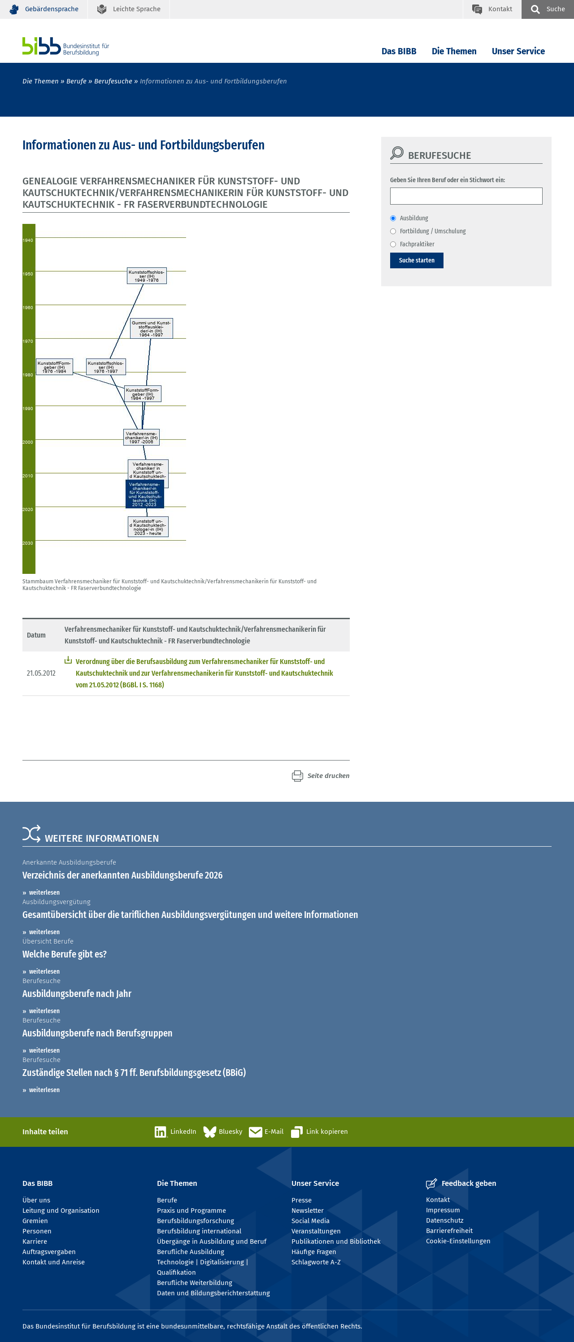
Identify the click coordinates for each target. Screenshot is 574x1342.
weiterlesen (44, 892)
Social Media (310, 1221)
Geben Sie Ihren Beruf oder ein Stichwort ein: (447, 180)
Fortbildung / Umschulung (433, 231)
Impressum (443, 1210)
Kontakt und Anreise (53, 1262)
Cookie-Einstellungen (458, 1241)
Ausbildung (414, 218)
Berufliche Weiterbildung (194, 1283)
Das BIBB (399, 51)
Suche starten (417, 260)
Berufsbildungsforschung (195, 1221)
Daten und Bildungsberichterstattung (213, 1293)
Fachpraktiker (417, 244)
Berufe (76, 81)
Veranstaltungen (316, 1231)
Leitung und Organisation (61, 1210)
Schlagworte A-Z (316, 1262)
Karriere (34, 1241)
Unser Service (518, 51)
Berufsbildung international (199, 1231)
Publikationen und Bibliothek (336, 1241)
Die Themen (454, 51)
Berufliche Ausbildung (190, 1252)
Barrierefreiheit (449, 1231)
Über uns (36, 1200)
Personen (37, 1231)
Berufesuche (113, 81)
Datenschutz (445, 1220)
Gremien (35, 1221)
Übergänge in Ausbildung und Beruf (211, 1241)
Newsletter (307, 1210)
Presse (301, 1200)
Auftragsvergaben (49, 1252)
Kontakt (438, 1200)
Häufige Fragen (313, 1252)
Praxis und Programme (191, 1210)
